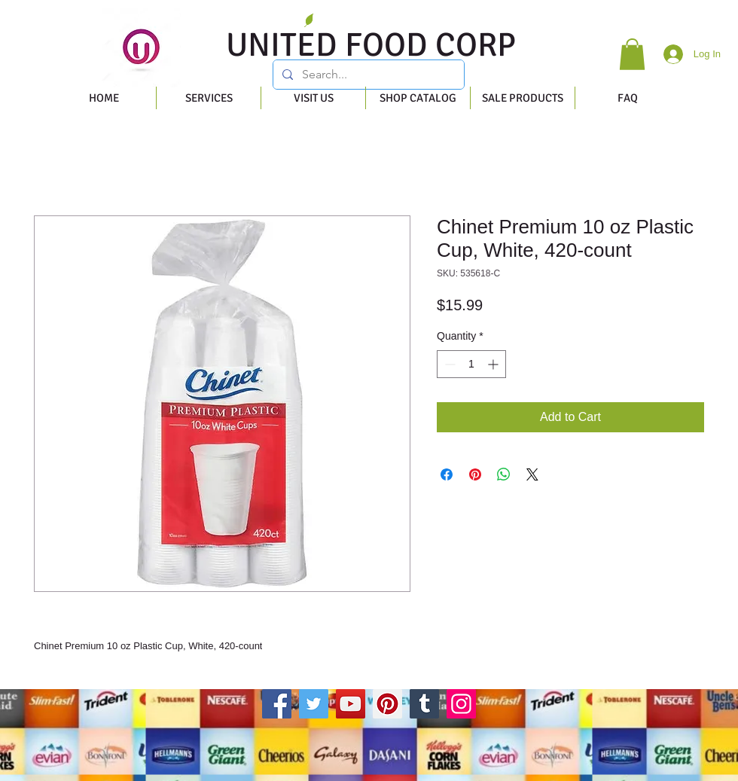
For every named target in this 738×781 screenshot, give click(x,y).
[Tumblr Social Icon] (424, 703)
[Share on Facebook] (447, 474)
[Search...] (367, 74)
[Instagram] (461, 703)
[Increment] (494, 364)
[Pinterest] (387, 703)
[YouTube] (350, 703)
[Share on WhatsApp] (504, 474)
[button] (632, 54)
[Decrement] (448, 364)
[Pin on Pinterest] (475, 474)
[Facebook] (276, 703)
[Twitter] (313, 703)
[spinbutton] (471, 364)
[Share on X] (532, 474)
